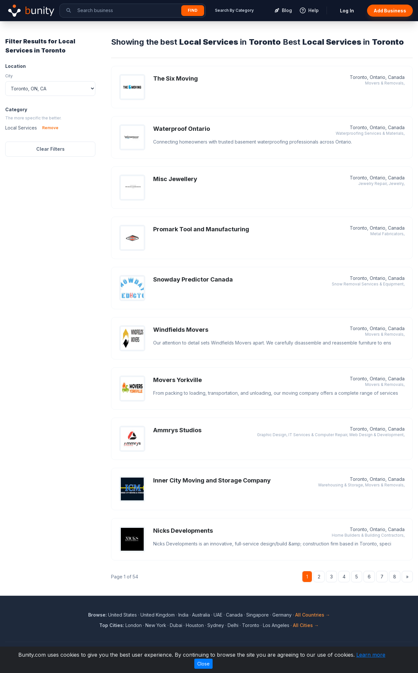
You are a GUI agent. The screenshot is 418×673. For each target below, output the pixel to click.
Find (193, 10)
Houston (195, 625)
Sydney (215, 625)
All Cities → (306, 625)
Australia (201, 615)
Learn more (370, 654)
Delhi (233, 625)
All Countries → (312, 615)
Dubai (176, 625)
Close (203, 663)
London (133, 625)
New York (155, 625)
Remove (50, 127)
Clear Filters (50, 149)
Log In (347, 10)
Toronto (250, 625)
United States (122, 615)
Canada (234, 615)
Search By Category (234, 10)
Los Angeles (276, 625)
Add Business (390, 10)
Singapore (257, 615)
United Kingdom (157, 615)
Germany (282, 615)
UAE (218, 615)
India (183, 615)
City (9, 75)
